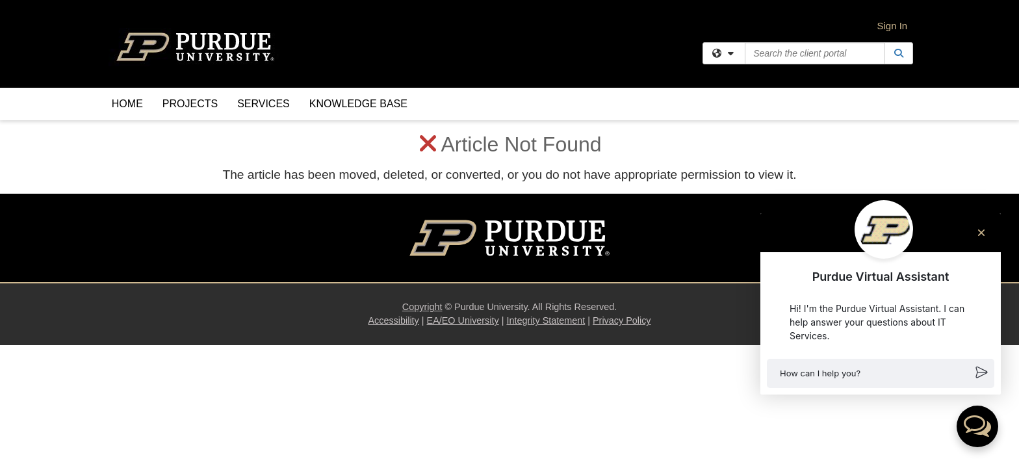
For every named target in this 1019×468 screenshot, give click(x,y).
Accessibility (393, 200)
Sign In (892, 25)
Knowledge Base (358, 103)
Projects (190, 103)
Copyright (422, 186)
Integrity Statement (545, 200)
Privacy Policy (622, 200)
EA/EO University (463, 200)
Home (127, 103)
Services (263, 103)
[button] (880, 373)
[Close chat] (981, 232)
